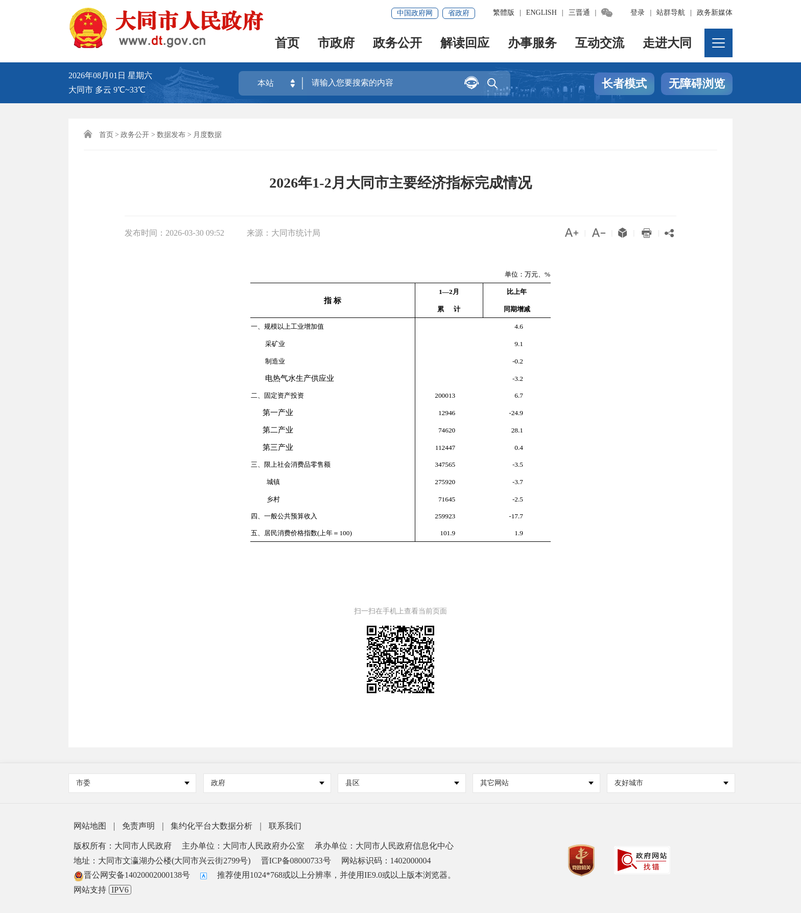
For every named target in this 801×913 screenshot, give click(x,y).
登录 (637, 12)
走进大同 (667, 44)
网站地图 (90, 825)
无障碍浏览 (697, 83)
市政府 (336, 44)
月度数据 (207, 135)
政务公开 (397, 44)
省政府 (458, 13)
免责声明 (138, 825)
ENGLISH (541, 12)
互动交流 (599, 44)
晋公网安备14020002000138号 (132, 875)
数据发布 (171, 135)
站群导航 (670, 12)
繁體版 (503, 12)
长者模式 (624, 83)
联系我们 (285, 825)
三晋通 (579, 12)
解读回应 (464, 44)
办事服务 (532, 44)
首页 (287, 44)
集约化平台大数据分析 (211, 825)
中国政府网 (415, 13)
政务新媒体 (715, 12)
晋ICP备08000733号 (296, 860)
